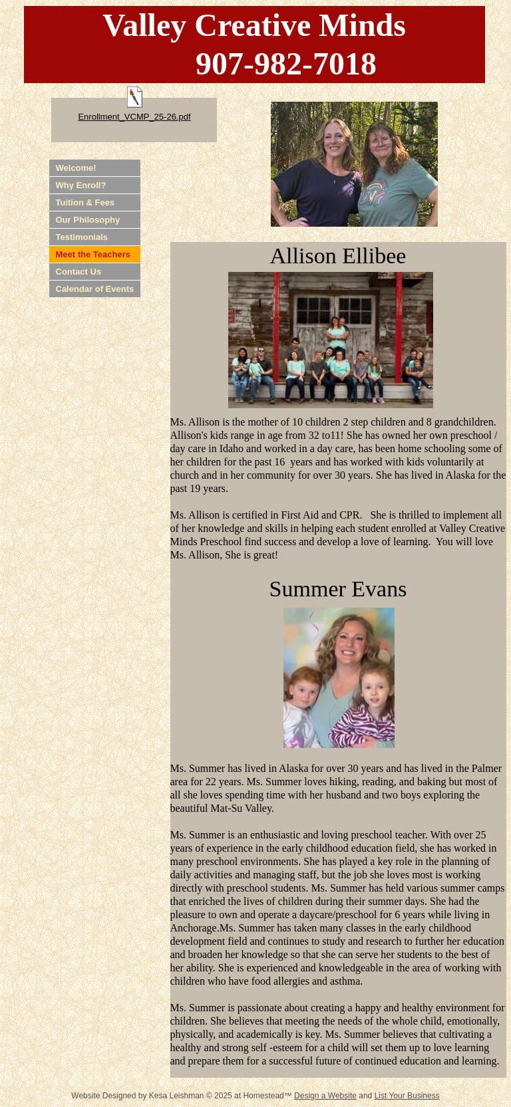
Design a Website (325, 1095)
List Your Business (407, 1095)
